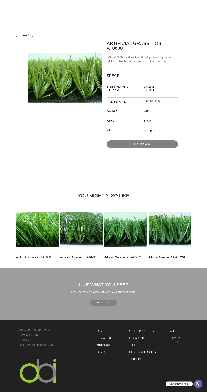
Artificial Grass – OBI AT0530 (34, 257)
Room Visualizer (116, 13)
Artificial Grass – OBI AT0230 (78, 257)
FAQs (172, 331)
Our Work (145, 6)
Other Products (121, 6)
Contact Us (181, 6)
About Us (162, 6)
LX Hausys (71, 6)
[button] (52, 6)
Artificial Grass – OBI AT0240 (167, 257)
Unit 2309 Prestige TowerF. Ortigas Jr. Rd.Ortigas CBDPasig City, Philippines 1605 (36, 337)
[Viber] (198, 384)
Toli (86, 6)
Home (100, 331)
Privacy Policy (174, 340)
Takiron (99, 6)
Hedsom (51, 6)
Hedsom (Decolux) (142, 352)
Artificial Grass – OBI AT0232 (122, 257)
